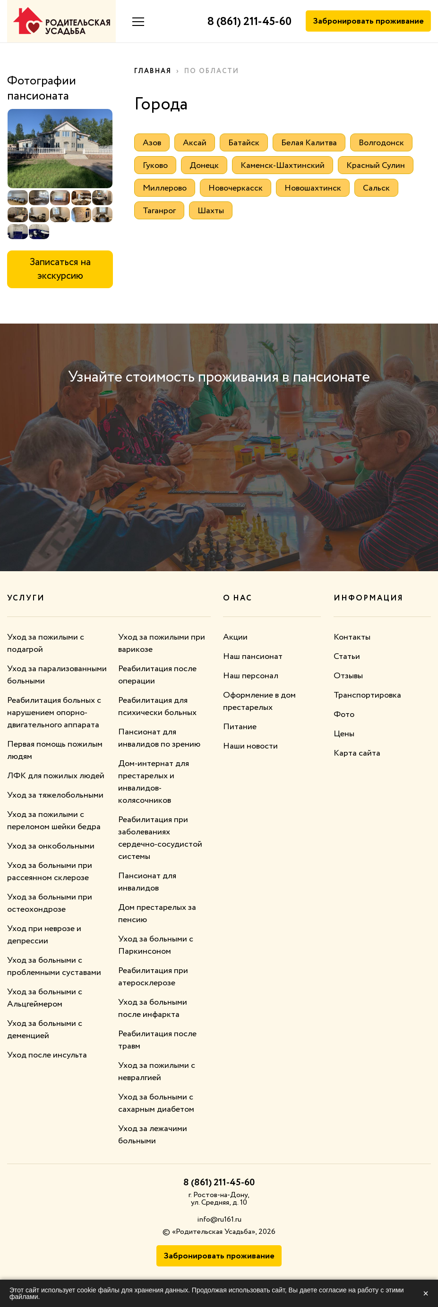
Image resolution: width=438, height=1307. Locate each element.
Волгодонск (381, 143)
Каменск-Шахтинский (282, 165)
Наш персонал (250, 676)
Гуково (155, 165)
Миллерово (165, 188)
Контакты (352, 637)
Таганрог (159, 211)
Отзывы (348, 676)
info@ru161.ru (219, 1219)
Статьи (347, 656)
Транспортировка (367, 695)
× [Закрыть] (426, 1293)
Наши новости (250, 746)
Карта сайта (357, 753)
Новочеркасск (235, 188)
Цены (344, 734)
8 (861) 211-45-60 (249, 22)
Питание (240, 727)
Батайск (243, 143)
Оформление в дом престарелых (259, 701)
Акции (235, 637)
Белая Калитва (309, 143)
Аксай (194, 143)
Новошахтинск (312, 188)
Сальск (376, 188)
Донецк (204, 165)
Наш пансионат (253, 656)
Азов (152, 143)
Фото (344, 714)
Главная (153, 71)
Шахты (211, 211)
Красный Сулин (375, 165)
